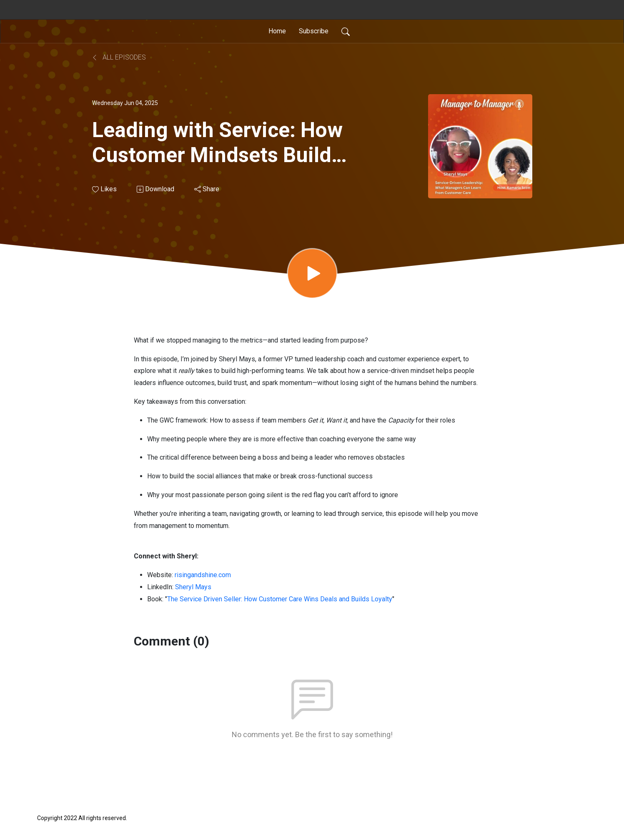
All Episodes (119, 57)
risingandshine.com (203, 575)
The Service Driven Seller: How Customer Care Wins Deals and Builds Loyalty (279, 599)
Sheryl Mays (193, 587)
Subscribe (313, 31)
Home (277, 31)
